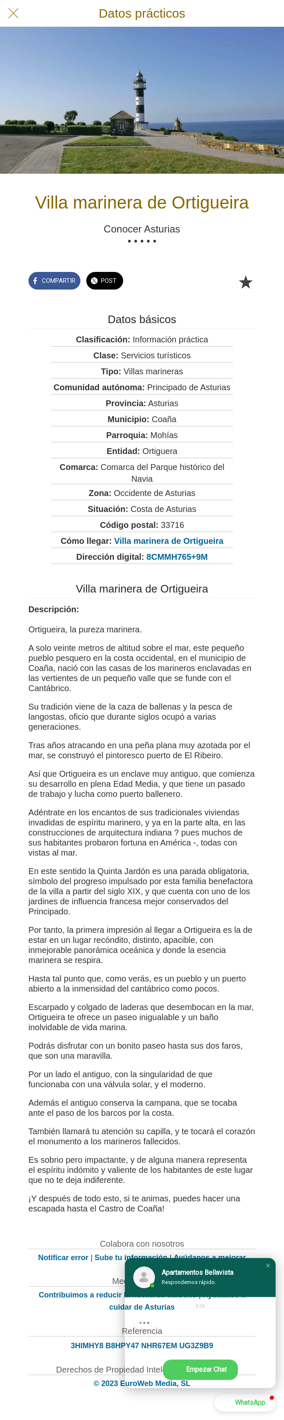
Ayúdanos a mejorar (210, 1257)
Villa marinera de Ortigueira (168, 541)
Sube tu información (131, 1257)
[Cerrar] (13, 13)
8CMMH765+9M (177, 556)
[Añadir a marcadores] (245, 281)
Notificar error (63, 1257)
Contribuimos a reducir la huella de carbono (117, 1295)
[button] (268, 1265)
